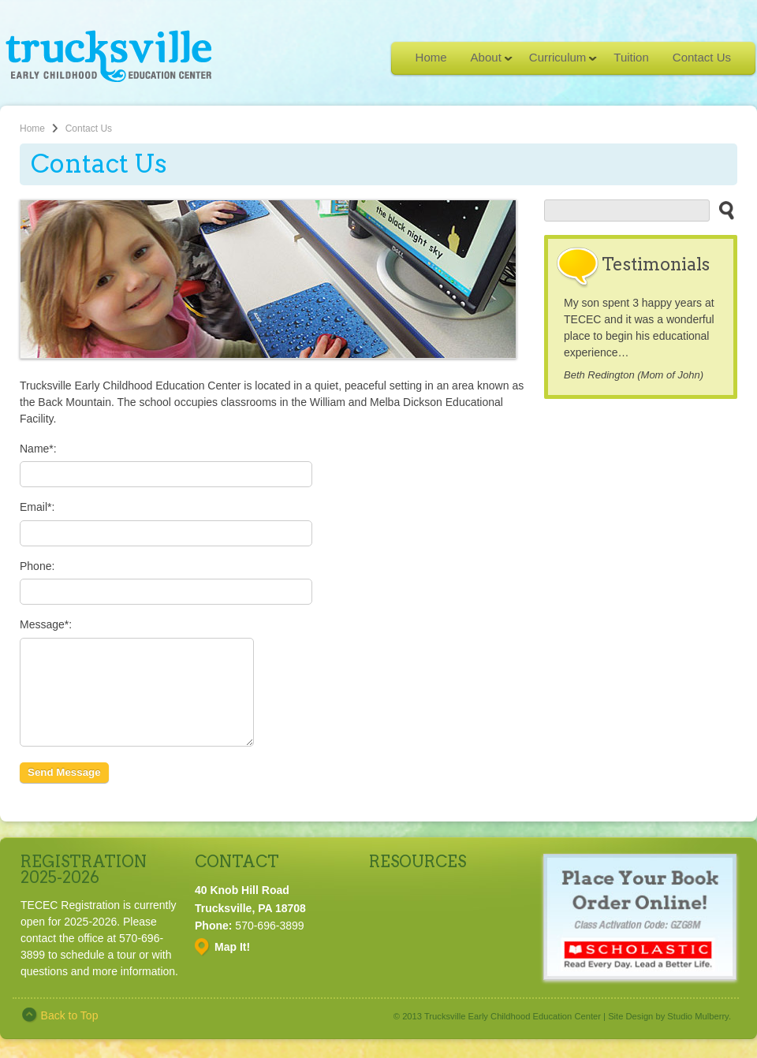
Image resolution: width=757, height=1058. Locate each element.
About (486, 62)
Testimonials (656, 264)
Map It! (232, 965)
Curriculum (557, 62)
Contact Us (702, 57)
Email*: (37, 507)
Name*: (38, 448)
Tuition (630, 57)
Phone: (37, 566)
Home (431, 57)
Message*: (46, 624)
